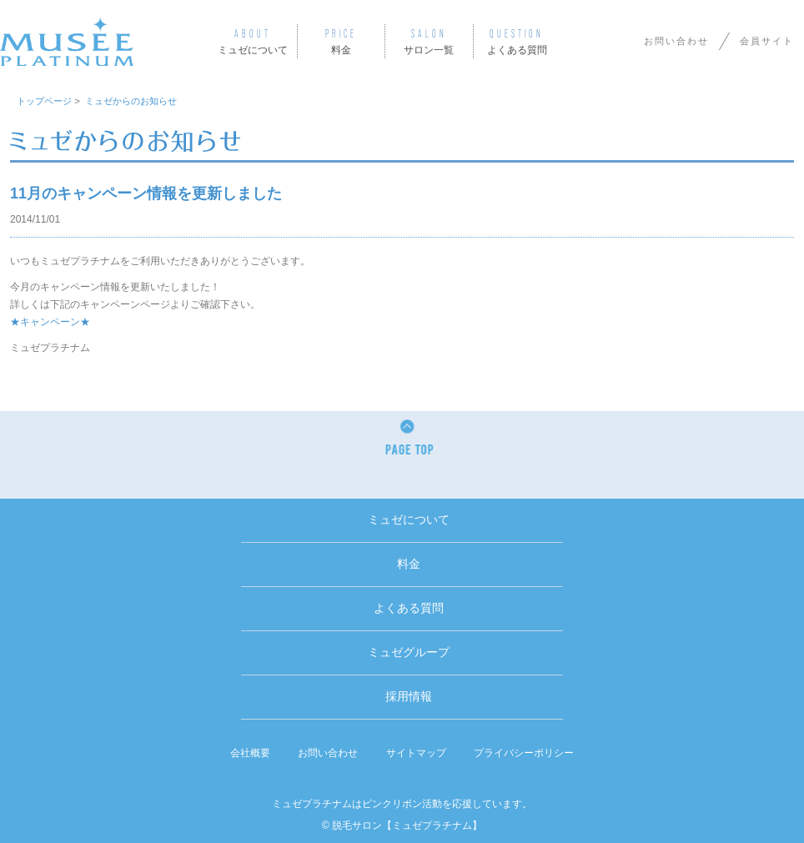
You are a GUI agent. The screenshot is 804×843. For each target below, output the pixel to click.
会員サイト (767, 41)
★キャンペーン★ (50, 322)
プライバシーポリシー (524, 753)
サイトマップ (416, 753)
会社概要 (250, 753)
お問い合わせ (676, 41)
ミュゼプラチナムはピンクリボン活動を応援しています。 (402, 804)
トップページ (44, 101)
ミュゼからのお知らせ (131, 101)
